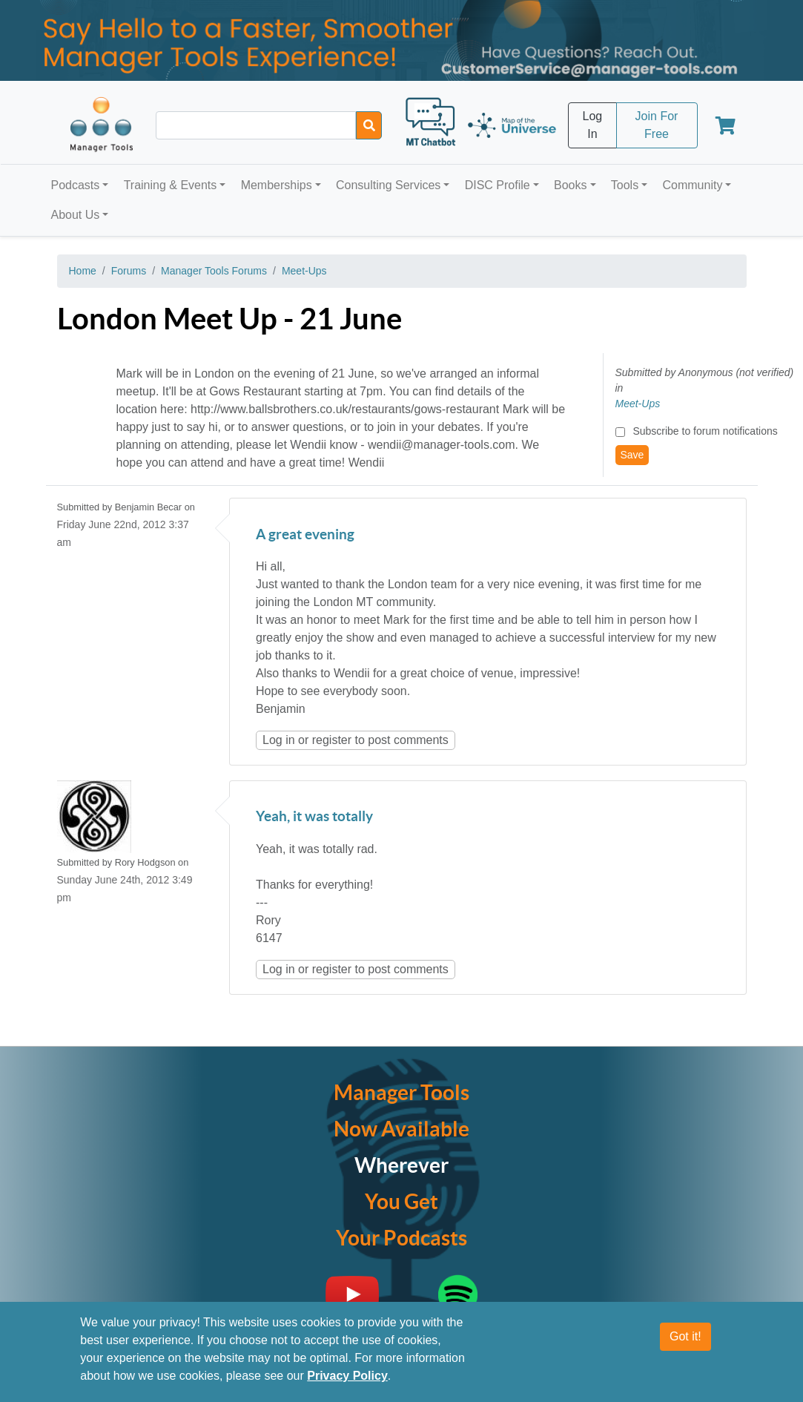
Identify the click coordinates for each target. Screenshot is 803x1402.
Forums (128, 271)
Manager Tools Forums (214, 271)
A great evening (305, 535)
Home (82, 271)
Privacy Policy (347, 1375)
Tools (624, 185)
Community (692, 185)
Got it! (685, 1336)
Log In (593, 125)
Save (632, 455)
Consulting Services (388, 185)
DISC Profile (497, 185)
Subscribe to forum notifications (704, 431)
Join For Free (656, 125)
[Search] (369, 125)
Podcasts (75, 185)
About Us (75, 214)
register (331, 740)
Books (570, 185)
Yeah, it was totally (314, 817)
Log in (278, 740)
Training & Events (170, 185)
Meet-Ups (304, 271)
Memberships (276, 185)
